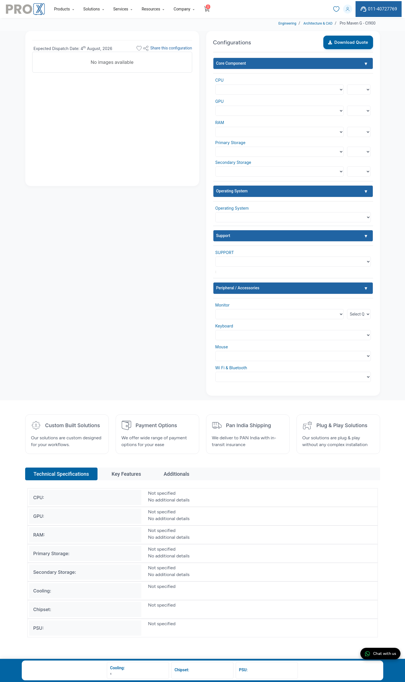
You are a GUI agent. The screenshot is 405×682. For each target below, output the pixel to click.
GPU (219, 101)
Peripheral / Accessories (237, 288)
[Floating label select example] (359, 89)
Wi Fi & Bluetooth (231, 367)
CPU (219, 80)
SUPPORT (224, 252)
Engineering (281, 23)
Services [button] (120, 9)
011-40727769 (378, 9)
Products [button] (62, 9)
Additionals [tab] (176, 474)
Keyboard (224, 325)
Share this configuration (167, 48)
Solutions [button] (91, 9)
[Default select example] (293, 217)
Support (223, 235)
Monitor (222, 305)
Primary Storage (230, 142)
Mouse (221, 346)
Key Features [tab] (126, 474)
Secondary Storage (233, 162)
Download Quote (348, 42)
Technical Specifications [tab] (61, 474)
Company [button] (182, 9)
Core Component (231, 63)
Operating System (232, 191)
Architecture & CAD (315, 23)
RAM (219, 122)
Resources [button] (151, 9)
